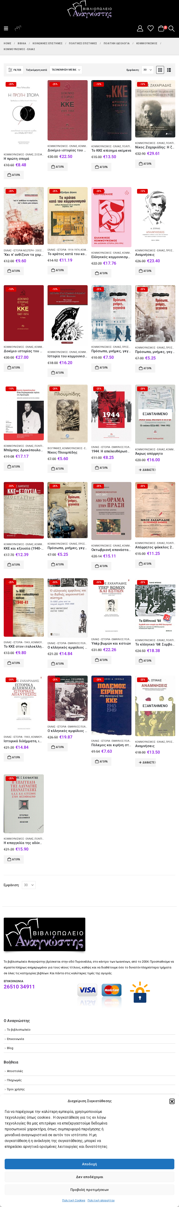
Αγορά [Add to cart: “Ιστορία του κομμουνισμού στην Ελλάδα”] (60, 372)
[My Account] (140, 28)
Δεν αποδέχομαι (89, 1177)
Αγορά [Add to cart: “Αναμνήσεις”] (147, 271)
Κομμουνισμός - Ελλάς (19, 154)
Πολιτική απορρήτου (101, 1200)
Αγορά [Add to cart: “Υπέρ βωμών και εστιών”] (104, 660)
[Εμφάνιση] (147, 70)
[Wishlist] (150, 28)
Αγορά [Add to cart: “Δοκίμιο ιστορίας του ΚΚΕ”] (60, 166)
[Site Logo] (89, 9)
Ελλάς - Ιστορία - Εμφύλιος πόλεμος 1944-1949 (120, 447)
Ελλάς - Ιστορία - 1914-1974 (64, 250)
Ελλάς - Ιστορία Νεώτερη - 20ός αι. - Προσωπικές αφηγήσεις (40, 250)
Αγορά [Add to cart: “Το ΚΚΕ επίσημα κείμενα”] (104, 167)
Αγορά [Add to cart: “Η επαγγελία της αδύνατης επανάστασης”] (16, 859)
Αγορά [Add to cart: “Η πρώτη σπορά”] (16, 175)
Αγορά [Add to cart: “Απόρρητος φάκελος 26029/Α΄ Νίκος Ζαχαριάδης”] (147, 563)
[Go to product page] (24, 114)
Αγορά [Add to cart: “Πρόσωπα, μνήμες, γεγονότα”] (104, 367)
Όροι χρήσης (16, 1089)
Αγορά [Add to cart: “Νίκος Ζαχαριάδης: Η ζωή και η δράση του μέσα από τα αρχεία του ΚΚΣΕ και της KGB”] (147, 163)
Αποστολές (15, 1071)
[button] (172, 1101)
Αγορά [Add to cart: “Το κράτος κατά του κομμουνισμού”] (60, 270)
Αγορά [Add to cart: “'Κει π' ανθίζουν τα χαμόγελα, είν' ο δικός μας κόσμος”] (16, 271)
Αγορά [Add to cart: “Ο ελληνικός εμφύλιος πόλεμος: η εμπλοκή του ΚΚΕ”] (60, 747)
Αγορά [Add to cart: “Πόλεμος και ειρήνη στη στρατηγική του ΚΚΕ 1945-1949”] (104, 761)
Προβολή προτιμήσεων (89, 1190)
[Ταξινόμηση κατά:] (66, 70)
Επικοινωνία (15, 1039)
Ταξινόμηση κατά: (36, 70)
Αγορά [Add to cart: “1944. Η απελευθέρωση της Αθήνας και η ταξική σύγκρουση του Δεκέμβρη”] (104, 467)
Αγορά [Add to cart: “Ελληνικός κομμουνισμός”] (104, 273)
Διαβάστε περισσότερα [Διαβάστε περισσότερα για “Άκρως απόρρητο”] (149, 470)
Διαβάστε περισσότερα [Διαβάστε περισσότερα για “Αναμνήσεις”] (149, 762)
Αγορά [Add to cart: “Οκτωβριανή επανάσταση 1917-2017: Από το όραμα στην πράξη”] (104, 566)
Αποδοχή (89, 1164)
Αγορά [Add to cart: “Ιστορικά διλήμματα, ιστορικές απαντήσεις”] (16, 757)
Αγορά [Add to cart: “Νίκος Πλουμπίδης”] (60, 468)
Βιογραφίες (54, 448)
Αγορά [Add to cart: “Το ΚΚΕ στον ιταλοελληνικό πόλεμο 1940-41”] (16, 663)
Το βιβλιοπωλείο (19, 1029)
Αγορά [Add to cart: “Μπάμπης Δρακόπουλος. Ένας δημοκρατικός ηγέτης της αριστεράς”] (16, 466)
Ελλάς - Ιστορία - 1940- (17, 642)
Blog (10, 1048)
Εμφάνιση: (133, 70)
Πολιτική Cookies (73, 1200)
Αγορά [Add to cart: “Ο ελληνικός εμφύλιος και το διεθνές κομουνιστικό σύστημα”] (60, 663)
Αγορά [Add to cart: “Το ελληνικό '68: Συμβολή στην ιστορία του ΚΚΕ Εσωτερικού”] (147, 660)
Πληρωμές (14, 1080)
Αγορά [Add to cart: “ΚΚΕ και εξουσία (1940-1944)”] (16, 564)
